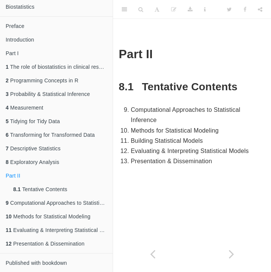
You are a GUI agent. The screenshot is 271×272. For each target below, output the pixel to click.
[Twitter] (229, 9)
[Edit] (173, 9)
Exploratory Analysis (32, 162)
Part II (13, 176)
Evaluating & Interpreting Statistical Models (59, 230)
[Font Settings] (157, 9)
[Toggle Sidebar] (124, 9)
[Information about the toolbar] (204, 9)
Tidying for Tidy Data (33, 121)
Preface (15, 26)
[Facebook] (245, 9)
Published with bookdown (36, 263)
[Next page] (231, 254)
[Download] (190, 9)
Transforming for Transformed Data (50, 135)
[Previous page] (152, 254)
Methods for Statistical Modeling (48, 216)
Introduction (20, 40)
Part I (12, 53)
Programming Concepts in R (42, 80)
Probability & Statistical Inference (48, 94)
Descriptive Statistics (33, 148)
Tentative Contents (40, 189)
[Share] (260, 9)
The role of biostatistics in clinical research (59, 67)
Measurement (24, 108)
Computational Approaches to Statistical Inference (59, 203)
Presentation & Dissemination (45, 244)
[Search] (141, 9)
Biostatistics (20, 7)
